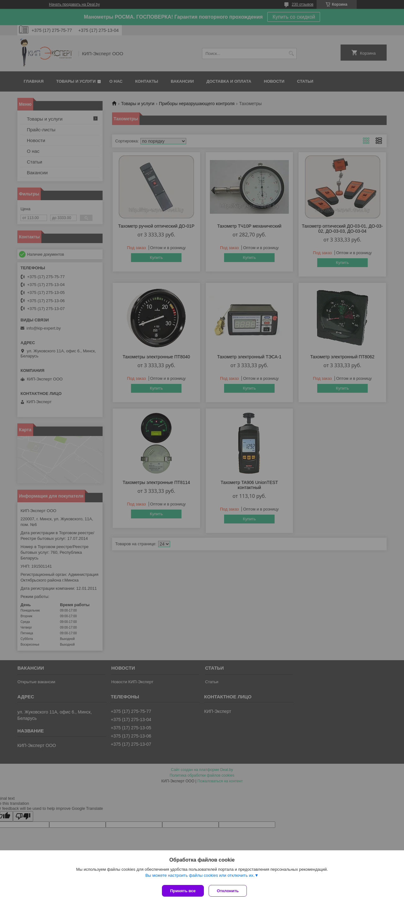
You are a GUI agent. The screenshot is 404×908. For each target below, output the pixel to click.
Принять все (183, 890)
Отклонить (229, 890)
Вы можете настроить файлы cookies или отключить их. (199, 877)
